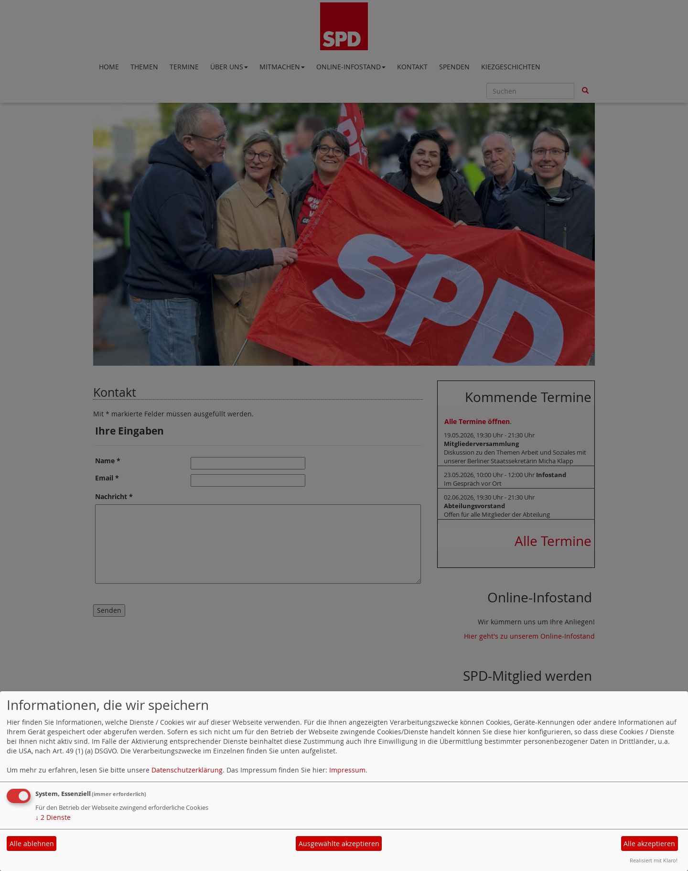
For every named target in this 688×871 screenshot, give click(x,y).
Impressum (347, 769)
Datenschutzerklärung (187, 769)
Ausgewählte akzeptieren (339, 843)
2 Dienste (53, 817)
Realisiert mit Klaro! (653, 860)
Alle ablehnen (32, 843)
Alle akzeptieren (649, 843)
